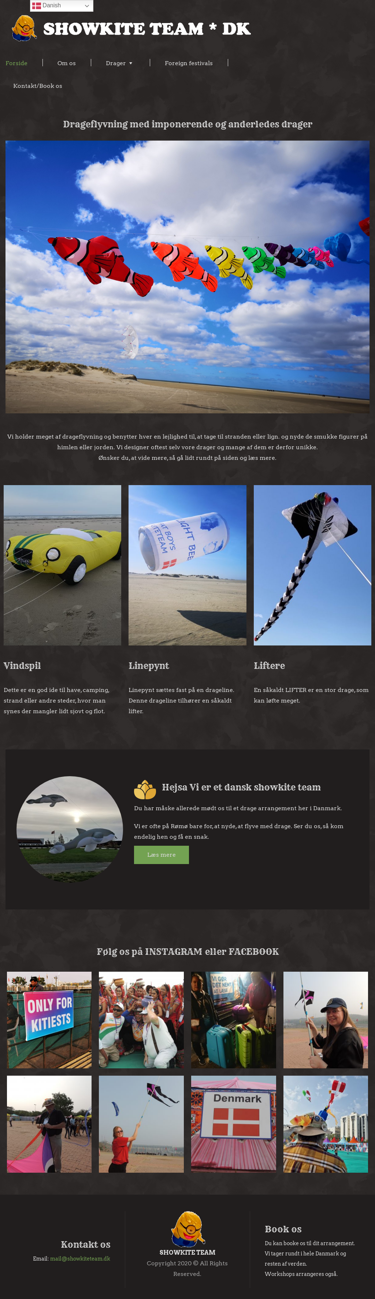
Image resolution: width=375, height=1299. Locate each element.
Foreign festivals (189, 63)
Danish (46, 5)
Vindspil (22, 665)
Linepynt (149, 665)
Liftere (269, 665)
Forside (16, 63)
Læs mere (161, 854)
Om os (66, 63)
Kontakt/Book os (37, 85)
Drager (116, 63)
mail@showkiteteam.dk (80, 1259)
